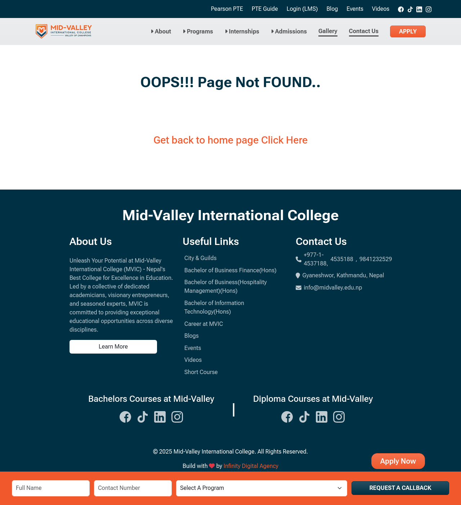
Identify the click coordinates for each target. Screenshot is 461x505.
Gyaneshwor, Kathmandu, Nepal (340, 275)
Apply (408, 31)
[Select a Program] (261, 488)
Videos (380, 8)
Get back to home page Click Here (230, 140)
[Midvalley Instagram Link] (177, 415)
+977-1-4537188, (316, 259)
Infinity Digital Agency (251, 466)
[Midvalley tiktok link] (410, 9)
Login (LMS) (302, 8)
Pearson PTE (227, 8)
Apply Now (398, 461)
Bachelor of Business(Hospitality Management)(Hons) (225, 286)
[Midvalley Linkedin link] (419, 9)
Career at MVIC (203, 323)
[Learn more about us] (122, 347)
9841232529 (375, 259)
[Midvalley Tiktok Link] (142, 415)
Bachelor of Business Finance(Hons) (230, 270)
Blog (332, 8)
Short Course (201, 372)
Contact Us (364, 31)
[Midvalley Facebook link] (401, 9)
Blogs (191, 335)
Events (354, 8)
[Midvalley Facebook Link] (125, 415)
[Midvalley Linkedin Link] (160, 415)
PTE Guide (265, 8)
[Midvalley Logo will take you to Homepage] (64, 31)
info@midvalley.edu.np (329, 287)
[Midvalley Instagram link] (428, 9)
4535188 (342, 259)
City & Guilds (200, 258)
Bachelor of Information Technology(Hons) (214, 307)
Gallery (327, 31)
